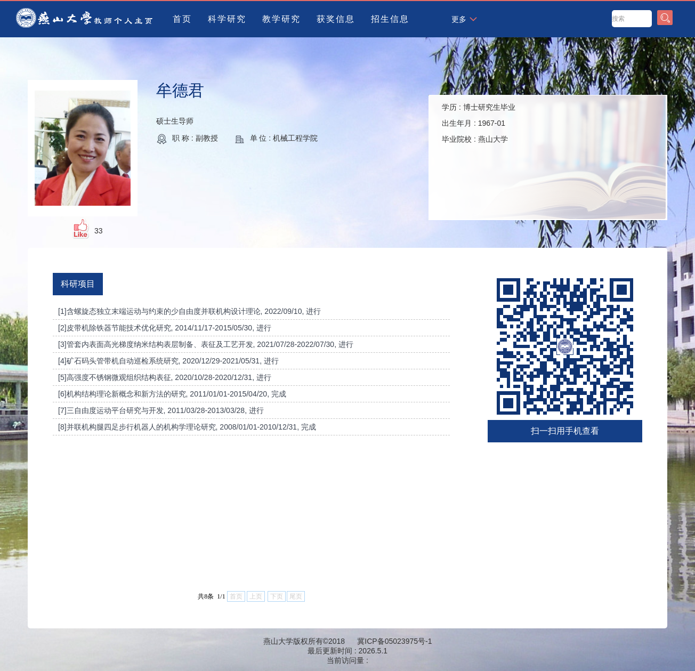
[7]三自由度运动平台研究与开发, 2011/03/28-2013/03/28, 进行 (161, 410)
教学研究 (281, 18)
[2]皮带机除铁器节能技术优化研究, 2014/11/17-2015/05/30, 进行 (164, 328)
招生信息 (390, 18)
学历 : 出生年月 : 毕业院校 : (478, 123)
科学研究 (227, 18)
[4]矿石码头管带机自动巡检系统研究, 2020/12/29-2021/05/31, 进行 (168, 361)
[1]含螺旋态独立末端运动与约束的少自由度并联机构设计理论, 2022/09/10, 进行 (189, 311)
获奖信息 (336, 18)
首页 (182, 18)
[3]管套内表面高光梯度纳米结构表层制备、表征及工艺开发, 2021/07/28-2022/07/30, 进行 (205, 344)
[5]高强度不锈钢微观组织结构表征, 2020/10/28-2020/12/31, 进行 (164, 377)
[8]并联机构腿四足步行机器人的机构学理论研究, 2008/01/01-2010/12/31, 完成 (187, 427)
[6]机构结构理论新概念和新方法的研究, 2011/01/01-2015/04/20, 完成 (172, 394)
